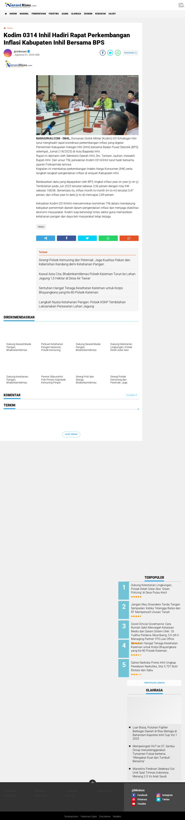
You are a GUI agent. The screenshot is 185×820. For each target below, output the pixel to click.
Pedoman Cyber (89, 809)
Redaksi (118, 809)
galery (140, 13)
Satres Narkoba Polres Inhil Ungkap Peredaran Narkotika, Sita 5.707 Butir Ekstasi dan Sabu (158, 663)
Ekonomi (110, 13)
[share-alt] (45, 238)
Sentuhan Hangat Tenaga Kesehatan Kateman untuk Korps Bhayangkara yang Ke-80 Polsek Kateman (158, 645)
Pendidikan (10, 788)
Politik (70, 788)
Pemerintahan (48, 13)
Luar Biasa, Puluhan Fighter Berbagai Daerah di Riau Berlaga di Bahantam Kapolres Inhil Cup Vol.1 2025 (155, 726)
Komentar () (130, 52)
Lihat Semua (71, 434)
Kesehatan (125, 13)
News (11, 28)
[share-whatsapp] (118, 53)
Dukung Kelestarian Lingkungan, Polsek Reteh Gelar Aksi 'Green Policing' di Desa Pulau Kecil (158, 590)
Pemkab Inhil (105, 783)
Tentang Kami (70, 809)
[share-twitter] (110, 53)
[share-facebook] (103, 53)
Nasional (30, 13)
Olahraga (95, 13)
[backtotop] (92, 776)
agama (81, 13)
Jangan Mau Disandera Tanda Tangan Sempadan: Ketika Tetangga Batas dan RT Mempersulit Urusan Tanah (159, 609)
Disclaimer (106, 809)
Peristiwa (67, 13)
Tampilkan (131, 395)
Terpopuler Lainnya (154, 676)
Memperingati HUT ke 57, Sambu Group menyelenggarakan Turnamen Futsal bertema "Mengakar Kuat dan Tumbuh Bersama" (154, 746)
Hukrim (16, 13)
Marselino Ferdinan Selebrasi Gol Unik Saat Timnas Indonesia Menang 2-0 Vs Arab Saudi (154, 765)
